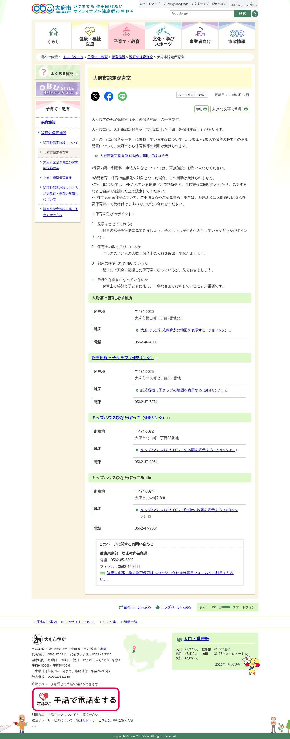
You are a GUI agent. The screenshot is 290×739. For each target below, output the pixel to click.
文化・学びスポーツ (163, 41)
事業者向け (200, 41)
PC (214, 607)
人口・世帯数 (196, 638)
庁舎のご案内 (46, 622)
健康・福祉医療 (90, 41)
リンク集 (109, 622)
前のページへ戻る (137, 607)
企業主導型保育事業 (57, 178)
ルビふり (237, 5)
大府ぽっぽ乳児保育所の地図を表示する (186, 330)
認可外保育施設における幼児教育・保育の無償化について (60, 193)
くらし (53, 41)
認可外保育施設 (141, 57)
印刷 (199, 109)
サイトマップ (151, 4)
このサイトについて (79, 622)
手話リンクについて (62, 714)
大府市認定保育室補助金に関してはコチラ (134, 156)
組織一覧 (130, 622)
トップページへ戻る (176, 607)
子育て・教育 (127, 41)
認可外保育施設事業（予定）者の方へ (60, 212)
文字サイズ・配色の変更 (210, 4)
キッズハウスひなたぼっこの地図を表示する (189, 450)
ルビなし (251, 5)
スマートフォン (244, 607)
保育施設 (118, 57)
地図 (103, 649)
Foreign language (177, 4)
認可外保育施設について (60, 142)
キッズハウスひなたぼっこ (131, 417)
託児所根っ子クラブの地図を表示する (184, 390)
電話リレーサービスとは (95, 720)
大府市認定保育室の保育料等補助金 (60, 165)
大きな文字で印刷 (227, 109)
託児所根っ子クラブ (124, 358)
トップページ (73, 57)
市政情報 (236, 41)
